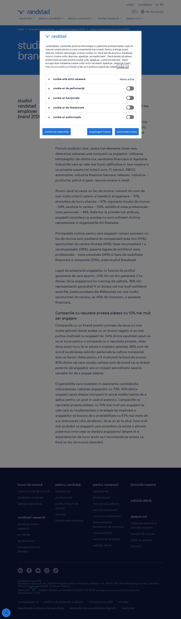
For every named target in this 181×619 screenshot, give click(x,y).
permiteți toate (127, 131)
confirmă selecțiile (56, 131)
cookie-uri (122, 66)
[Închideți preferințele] (6, 612)
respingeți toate (99, 131)
